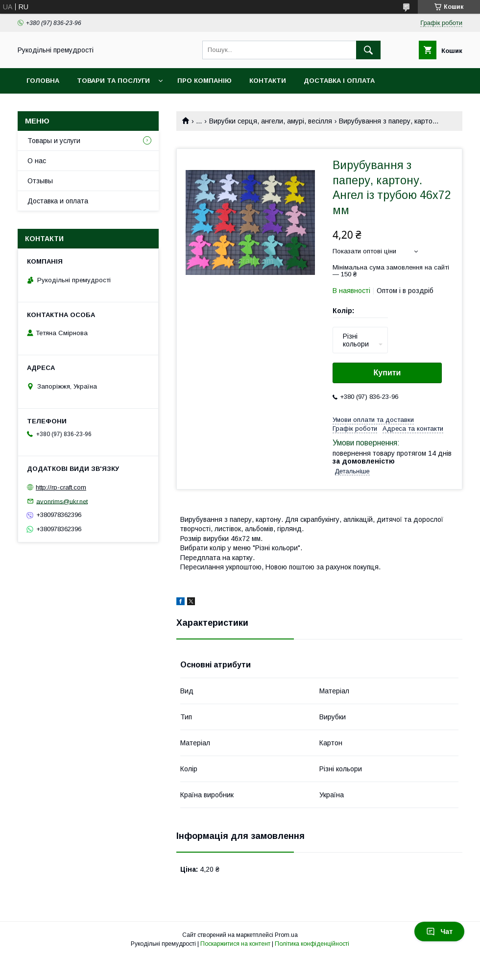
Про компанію (204, 80)
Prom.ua (286, 935)
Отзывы (40, 181)
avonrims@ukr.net (62, 501)
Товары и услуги (53, 141)
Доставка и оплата (57, 201)
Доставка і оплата (339, 80)
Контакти (267, 80)
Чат (439, 931)
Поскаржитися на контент (235, 943)
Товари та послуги (113, 80)
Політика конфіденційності (312, 943)
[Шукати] (368, 50)
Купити (387, 372)
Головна (42, 80)
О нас (36, 161)
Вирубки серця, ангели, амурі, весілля (270, 121)
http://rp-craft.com (61, 487)
